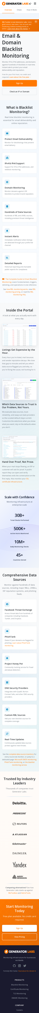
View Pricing (19, 937)
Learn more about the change (18, 29)
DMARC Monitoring (19, 998)
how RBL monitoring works (17, 289)
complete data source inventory (21, 754)
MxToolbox (12, 893)
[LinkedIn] (19, 965)
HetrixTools (25, 893)
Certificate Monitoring (19, 989)
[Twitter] (24, 965)
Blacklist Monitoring (19, 984)
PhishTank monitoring (13, 762)
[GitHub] (14, 965)
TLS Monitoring (19, 993)
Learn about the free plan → (20, 77)
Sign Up (19, 83)
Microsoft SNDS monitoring (25, 759)
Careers (19, 1010)
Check (19, 10)
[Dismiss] (35, 21)
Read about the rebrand (27, 971)
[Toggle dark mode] (30, 4)
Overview (8, 10)
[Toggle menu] (35, 3)
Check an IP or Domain (19, 91)
